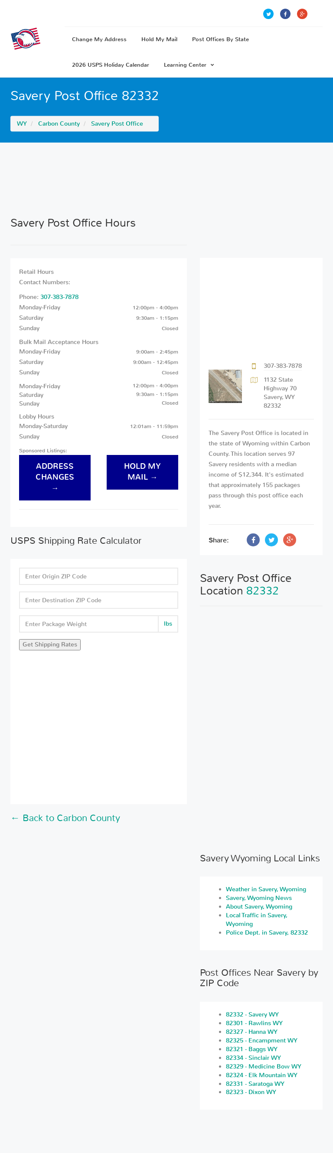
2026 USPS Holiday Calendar (110, 64)
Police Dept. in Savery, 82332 (267, 933)
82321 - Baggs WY (252, 1049)
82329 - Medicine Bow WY (263, 1066)
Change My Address (99, 39)
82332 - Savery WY (252, 1014)
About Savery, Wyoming (259, 907)
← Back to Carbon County (65, 818)
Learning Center (189, 64)
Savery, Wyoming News (259, 898)
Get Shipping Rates (50, 644)
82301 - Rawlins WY (254, 1023)
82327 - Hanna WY (252, 1032)
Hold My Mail (159, 39)
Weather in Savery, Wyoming (266, 889)
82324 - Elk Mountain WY (261, 1075)
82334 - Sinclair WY (253, 1058)
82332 (262, 591)
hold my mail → (142, 471)
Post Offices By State (220, 39)
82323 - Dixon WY (251, 1092)
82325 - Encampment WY (261, 1040)
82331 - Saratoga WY (255, 1084)
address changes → (55, 477)
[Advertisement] (166, 179)
